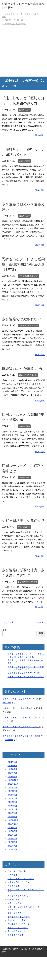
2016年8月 (12, 791)
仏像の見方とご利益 (17, 899)
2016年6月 (12, 798)
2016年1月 (12, 817)
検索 (5, 630)
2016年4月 (12, 806)
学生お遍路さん (24, 527)
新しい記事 (9, 622)
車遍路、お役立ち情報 (18, 928)
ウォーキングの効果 (17, 871)
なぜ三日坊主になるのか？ (23, 520)
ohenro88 (7, 702)
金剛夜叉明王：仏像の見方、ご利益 (24, 673)
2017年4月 (12, 773)
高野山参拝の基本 (16, 935)
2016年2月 (12, 813)
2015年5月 (12, 842)
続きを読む (40, 135)
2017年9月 (12, 769)
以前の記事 (38, 622)
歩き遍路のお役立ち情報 (28, 276)
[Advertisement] (23, 51)
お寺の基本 (13, 875)
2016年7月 (12, 795)
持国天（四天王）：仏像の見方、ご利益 (26, 677)
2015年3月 (12, 849)
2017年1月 (12, 777)
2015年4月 (12, 846)
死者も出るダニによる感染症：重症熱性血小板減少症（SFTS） (23, 264)
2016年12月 (13, 780)
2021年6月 (12, 762)
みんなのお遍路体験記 (18, 896)
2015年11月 (13, 824)
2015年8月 (12, 831)
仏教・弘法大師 (15, 903)
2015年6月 (12, 838)
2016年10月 (13, 784)
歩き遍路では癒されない (21, 319)
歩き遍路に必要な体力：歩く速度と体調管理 (23, 736)
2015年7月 (12, 835)
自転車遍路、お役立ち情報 (20, 924)
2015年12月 (13, 820)
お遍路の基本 (24, 110)
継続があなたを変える (28, 375)
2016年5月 (12, 802)
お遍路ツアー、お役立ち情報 (21, 879)
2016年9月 (12, 787)
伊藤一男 (9, 740)
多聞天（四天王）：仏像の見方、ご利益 (21, 727)
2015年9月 (12, 828)
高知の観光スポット (17, 931)
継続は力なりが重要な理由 (23, 369)
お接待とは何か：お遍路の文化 (17, 708)
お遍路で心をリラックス (19, 882)
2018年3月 (12, 766)
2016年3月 (12, 809)
